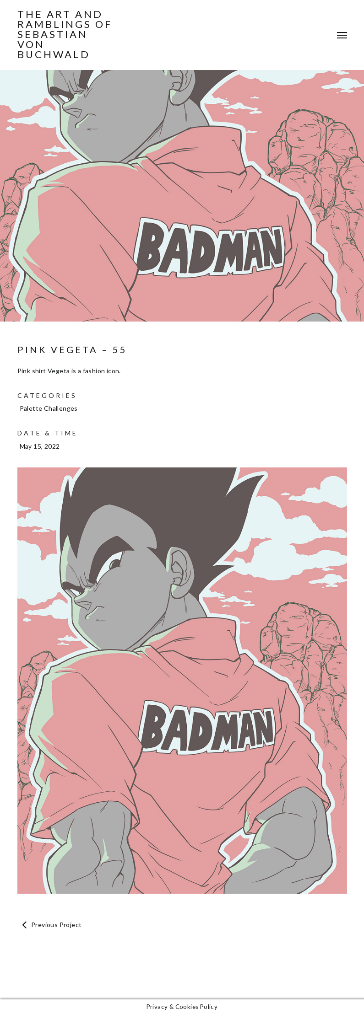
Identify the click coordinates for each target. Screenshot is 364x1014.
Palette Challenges (49, 408)
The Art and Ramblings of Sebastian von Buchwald (64, 34)
